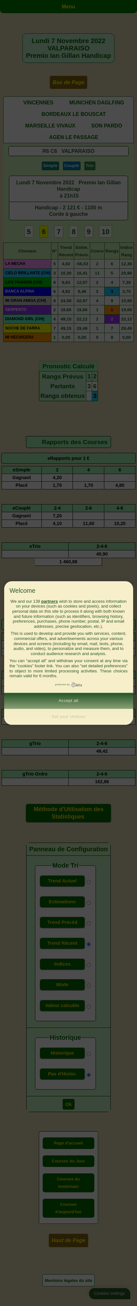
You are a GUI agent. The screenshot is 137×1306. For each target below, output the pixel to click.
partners (49, 601)
